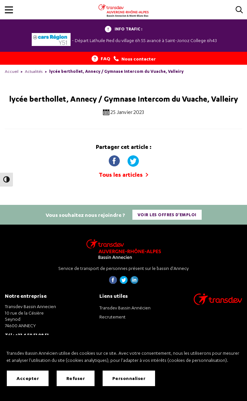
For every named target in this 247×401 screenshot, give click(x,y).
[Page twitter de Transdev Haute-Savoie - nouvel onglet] (124, 282)
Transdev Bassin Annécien (125, 307)
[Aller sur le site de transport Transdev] (218, 303)
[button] (9, 9)
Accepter (28, 378)
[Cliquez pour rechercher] (239, 10)
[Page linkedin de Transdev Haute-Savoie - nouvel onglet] (134, 282)
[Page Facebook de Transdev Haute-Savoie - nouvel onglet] (113, 282)
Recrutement (112, 316)
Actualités (34, 71)
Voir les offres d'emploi (167, 214)
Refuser (75, 378)
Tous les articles (123, 174)
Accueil (11, 71)
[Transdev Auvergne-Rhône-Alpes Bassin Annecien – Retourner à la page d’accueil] (124, 249)
